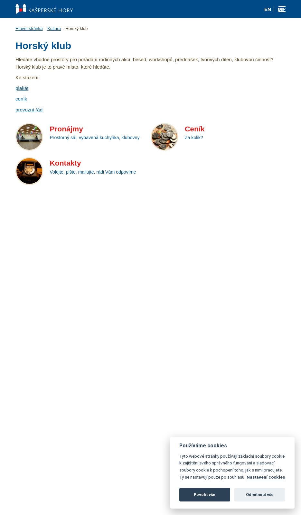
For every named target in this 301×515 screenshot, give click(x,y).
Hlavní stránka (29, 28)
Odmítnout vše (260, 494)
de (280, 9)
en (267, 9)
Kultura (54, 28)
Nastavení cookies (266, 477)
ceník (21, 98)
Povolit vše (204, 494)
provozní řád (28, 109)
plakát (21, 88)
